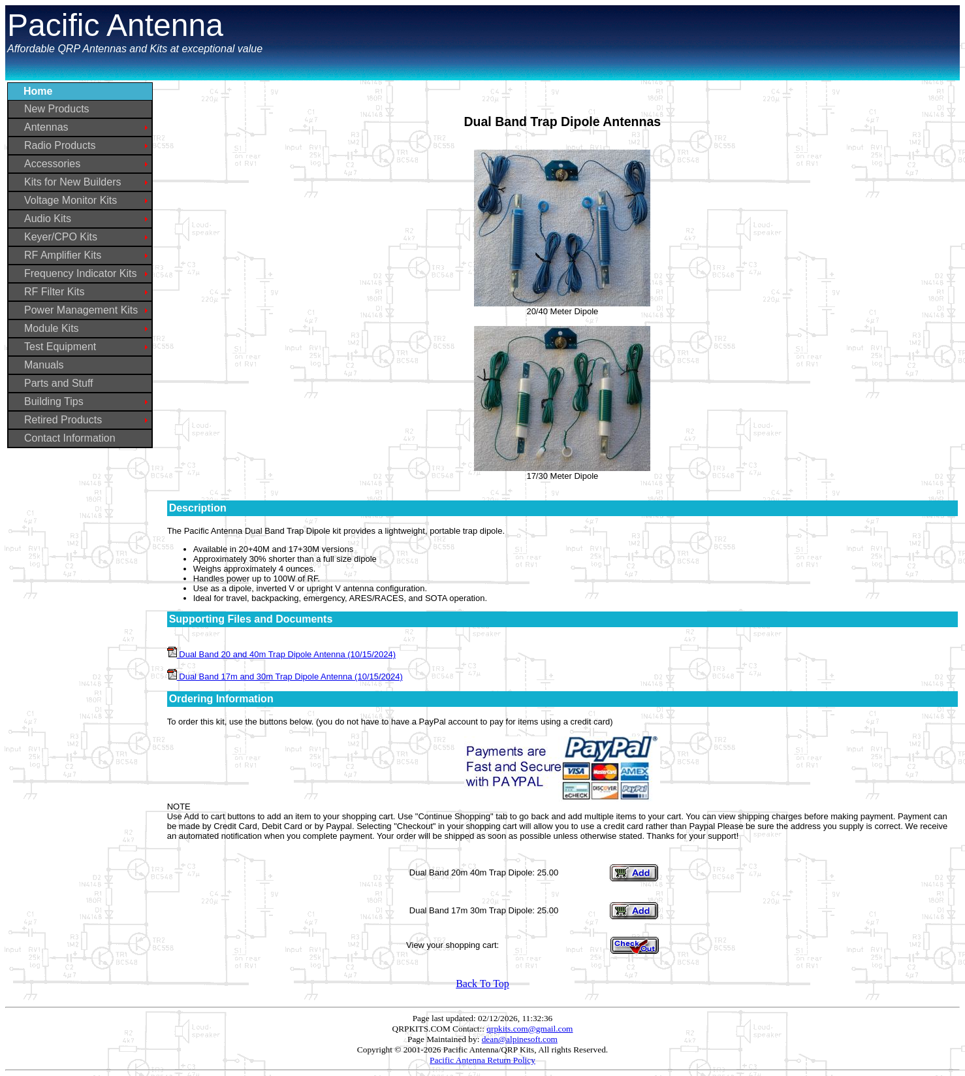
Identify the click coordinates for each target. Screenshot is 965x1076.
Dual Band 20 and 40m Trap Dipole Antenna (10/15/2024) (281, 654)
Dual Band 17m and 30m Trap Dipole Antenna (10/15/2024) (285, 676)
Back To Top (482, 983)
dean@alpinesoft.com (520, 1039)
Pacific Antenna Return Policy (482, 1060)
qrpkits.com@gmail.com (529, 1029)
